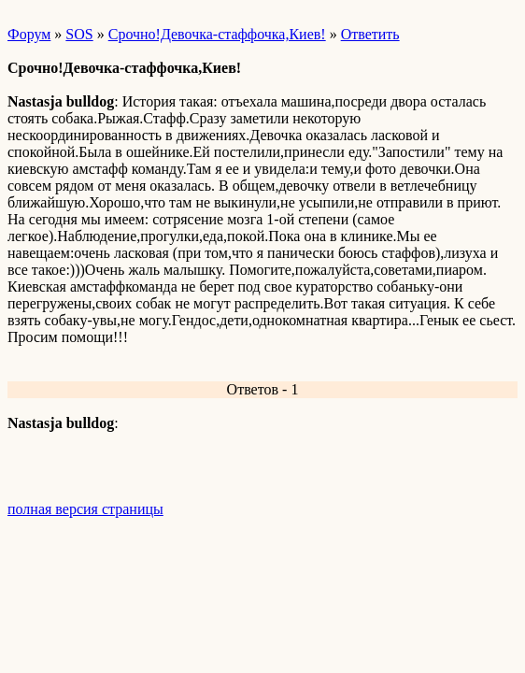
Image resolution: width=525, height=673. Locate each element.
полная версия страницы (85, 509)
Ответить (370, 34)
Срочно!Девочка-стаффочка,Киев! (217, 34)
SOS (78, 34)
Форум (28, 34)
